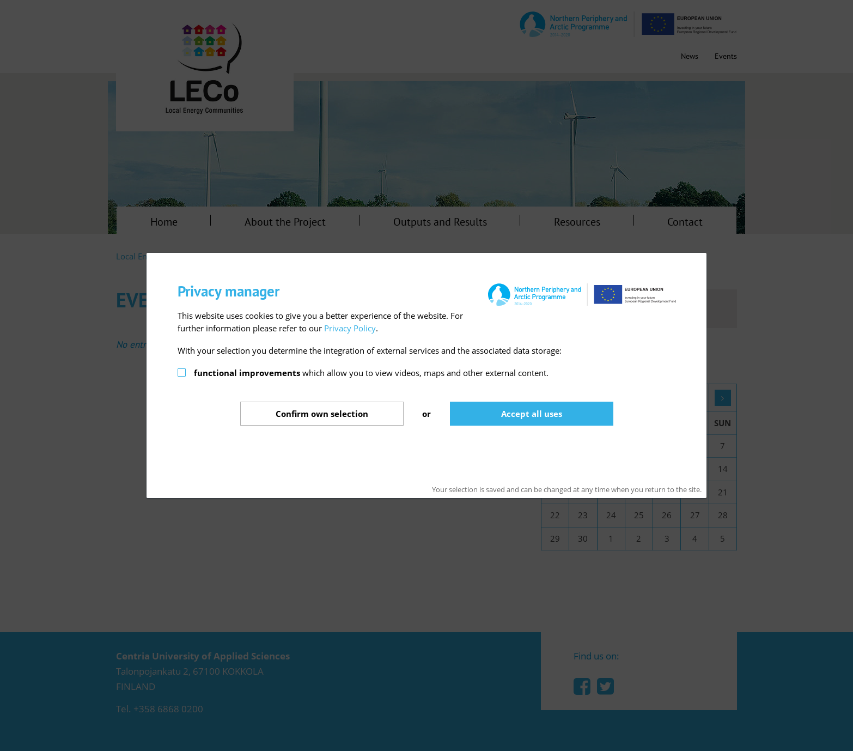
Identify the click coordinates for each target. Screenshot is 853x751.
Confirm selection (322, 413)
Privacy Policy (350, 328)
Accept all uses (531, 413)
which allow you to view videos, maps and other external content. (371, 372)
